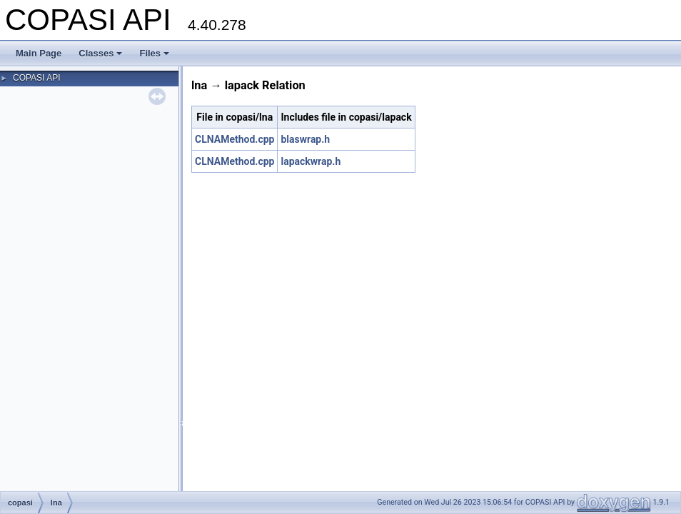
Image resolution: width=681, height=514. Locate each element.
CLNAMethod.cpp (234, 139)
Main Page (38, 53)
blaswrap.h (305, 139)
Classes (100, 53)
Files (154, 53)
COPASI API (36, 78)
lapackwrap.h (310, 161)
